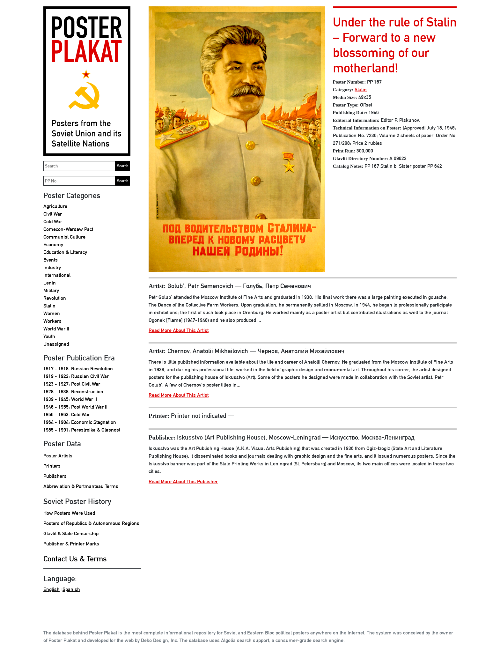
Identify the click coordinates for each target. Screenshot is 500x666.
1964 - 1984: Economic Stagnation (79, 422)
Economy (53, 244)
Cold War (52, 221)
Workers (52, 321)
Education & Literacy (65, 252)
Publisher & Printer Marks (71, 544)
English (51, 589)
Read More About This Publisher (183, 481)
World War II (56, 329)
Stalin (49, 306)
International (56, 275)
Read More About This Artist (179, 330)
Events (50, 260)
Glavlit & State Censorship (71, 533)
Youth (49, 336)
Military (51, 290)
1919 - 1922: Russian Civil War (76, 376)
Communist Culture (64, 237)
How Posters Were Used (69, 513)
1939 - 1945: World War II (70, 399)
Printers (52, 466)
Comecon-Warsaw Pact (68, 229)
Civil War (52, 214)
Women (51, 313)
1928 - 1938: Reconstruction (73, 392)
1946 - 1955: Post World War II (75, 407)
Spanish (71, 589)
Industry (52, 267)
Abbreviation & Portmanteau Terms (80, 486)
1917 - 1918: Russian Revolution (78, 369)
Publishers (55, 476)
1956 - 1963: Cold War (66, 414)
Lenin (49, 283)
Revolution (54, 298)
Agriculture (55, 206)
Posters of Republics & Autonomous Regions (91, 523)
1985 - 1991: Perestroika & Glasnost (81, 430)
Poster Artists (57, 456)
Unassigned (56, 344)
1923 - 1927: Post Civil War (71, 384)
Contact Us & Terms (75, 558)
